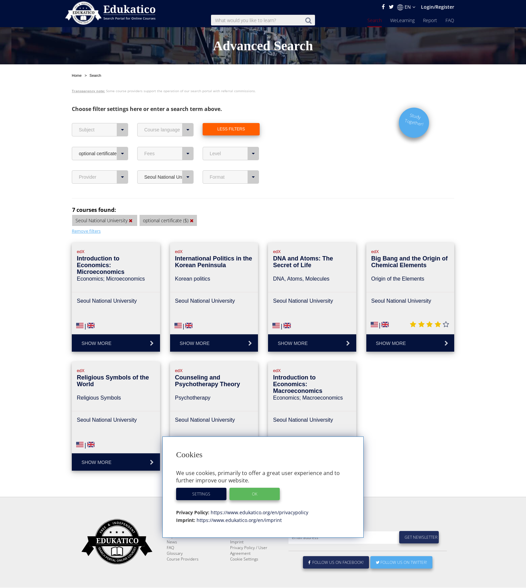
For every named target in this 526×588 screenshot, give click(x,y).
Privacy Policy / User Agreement (248, 550)
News (172, 542)
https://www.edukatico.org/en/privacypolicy (258, 512)
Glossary (175, 553)
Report (430, 20)
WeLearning (402, 20)
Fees (169, 137)
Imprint (237, 542)
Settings (201, 494)
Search (374, 20)
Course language (169, 114)
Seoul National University (169, 161)
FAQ (449, 20)
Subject (103, 114)
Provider (103, 161)
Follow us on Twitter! (401, 563)
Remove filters (86, 215)
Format (234, 161)
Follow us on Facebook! (336, 563)
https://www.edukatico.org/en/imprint (238, 520)
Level (234, 137)
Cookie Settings (244, 559)
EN (406, 7)
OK (254, 494)
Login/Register (437, 7)
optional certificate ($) (103, 137)
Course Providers (183, 559)
